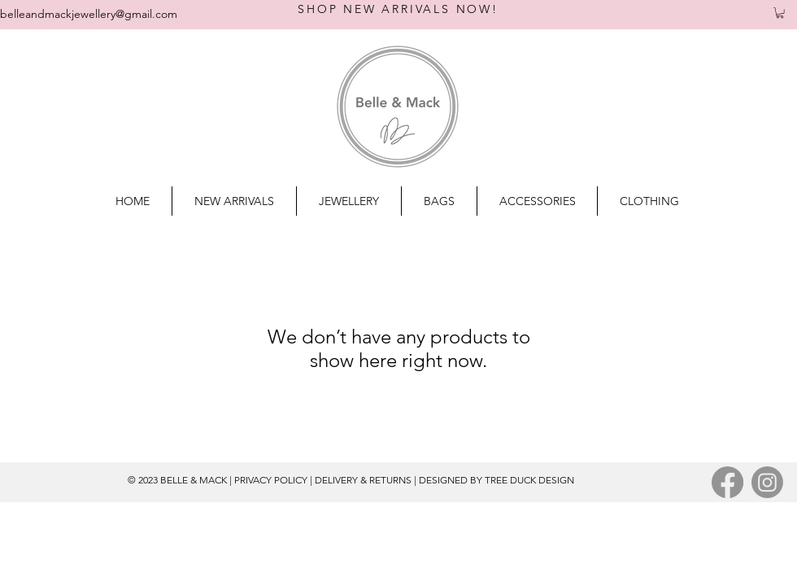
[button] (779, 12)
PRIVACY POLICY (270, 480)
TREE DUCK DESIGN (529, 480)
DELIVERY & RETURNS (363, 480)
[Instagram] (767, 482)
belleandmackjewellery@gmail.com (88, 14)
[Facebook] (727, 482)
